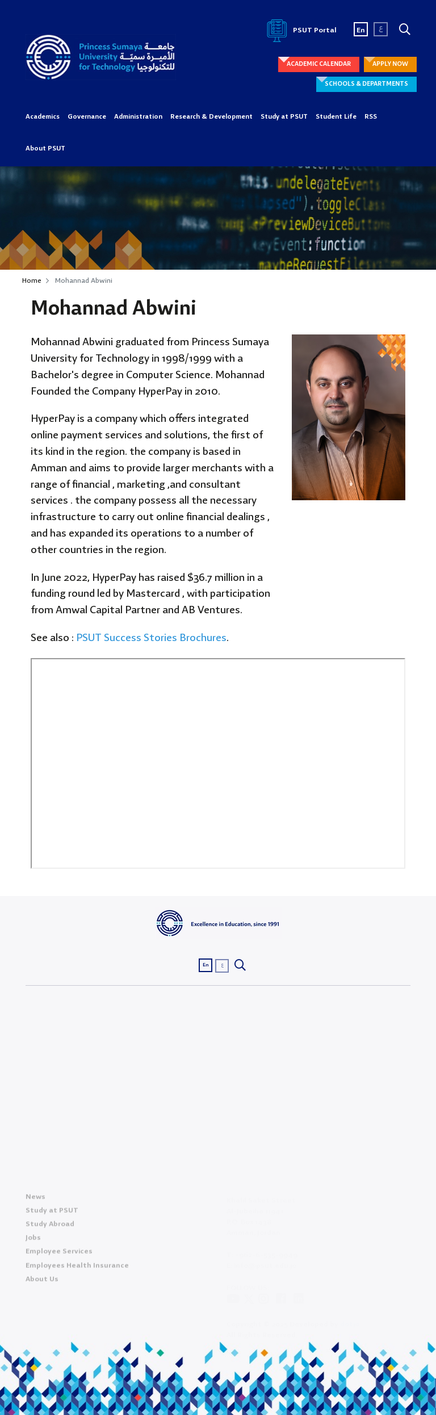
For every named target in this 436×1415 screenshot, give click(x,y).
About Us (42, 1281)
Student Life (336, 117)
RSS (370, 117)
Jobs (33, 1241)
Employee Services (59, 1254)
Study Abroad (50, 1227)
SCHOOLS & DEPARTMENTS (366, 84)
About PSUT (45, 149)
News (35, 1199)
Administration (138, 117)
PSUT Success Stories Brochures (151, 638)
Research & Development (211, 117)
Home (31, 280)
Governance (87, 117)
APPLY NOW (390, 64)
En (361, 30)
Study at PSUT (284, 117)
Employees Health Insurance (77, 1268)
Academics (43, 117)
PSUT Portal (300, 30)
